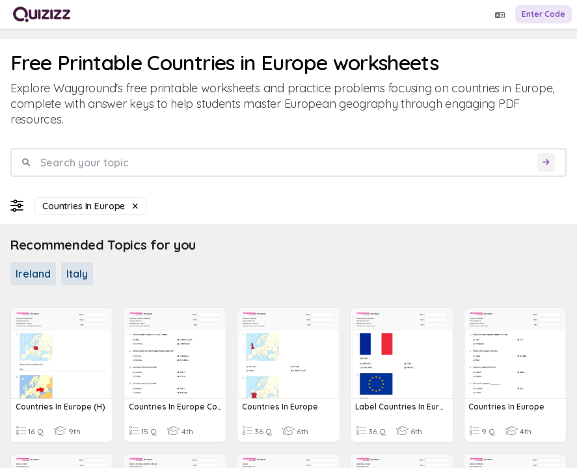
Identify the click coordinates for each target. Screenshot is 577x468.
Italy (77, 273)
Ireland (33, 273)
